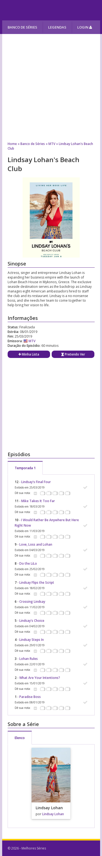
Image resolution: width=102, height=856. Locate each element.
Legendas (57, 27)
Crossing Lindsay (32, 601)
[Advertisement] (51, 85)
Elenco (20, 738)
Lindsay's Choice (31, 620)
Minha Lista (28, 354)
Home (12, 143)
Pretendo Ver (73, 354)
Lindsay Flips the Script (36, 582)
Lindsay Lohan (53, 814)
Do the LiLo (28, 563)
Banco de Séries (22, 27)
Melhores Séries (51, 10)
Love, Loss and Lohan (35, 544)
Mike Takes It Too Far (38, 501)
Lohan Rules (28, 658)
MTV (51, 143)
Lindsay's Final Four (36, 482)
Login (84, 27)
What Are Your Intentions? (39, 677)
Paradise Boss (30, 696)
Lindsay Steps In (31, 639)
